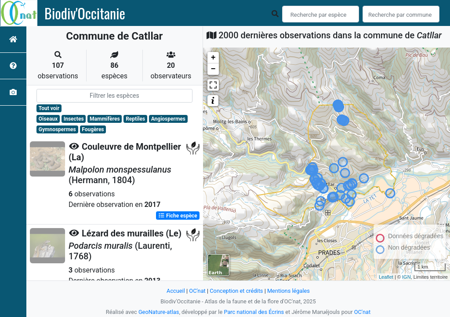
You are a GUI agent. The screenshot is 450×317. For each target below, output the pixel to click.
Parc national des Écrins (254, 312)
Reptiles (135, 119)
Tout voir (49, 108)
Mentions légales (288, 291)
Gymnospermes (57, 129)
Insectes (74, 119)
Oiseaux (48, 119)
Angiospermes (168, 119)
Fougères (93, 129)
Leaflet (386, 277)
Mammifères (105, 119)
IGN (406, 277)
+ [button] (213, 57)
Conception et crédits (236, 291)
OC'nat (197, 291)
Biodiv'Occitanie (84, 13)
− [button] (213, 69)
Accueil (176, 291)
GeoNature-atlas (158, 312)
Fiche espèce (177, 216)
